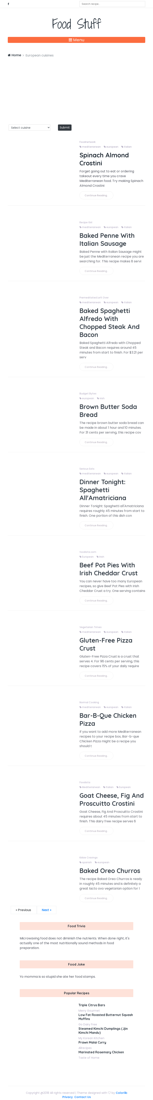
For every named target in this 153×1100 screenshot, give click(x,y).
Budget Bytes (87, 397)
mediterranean (90, 146)
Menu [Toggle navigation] (76, 40)
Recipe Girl (85, 225)
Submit (65, 127)
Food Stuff (76, 24)
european (111, 146)
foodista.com (87, 555)
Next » (46, 910)
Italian (108, 790)
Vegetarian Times (90, 630)
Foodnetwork (87, 142)
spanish (85, 865)
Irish (100, 560)
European (86, 560)
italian (126, 146)
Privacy (67, 1097)
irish (101, 401)
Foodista (84, 785)
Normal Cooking (89, 705)
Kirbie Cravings (88, 861)
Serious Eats (86, 472)
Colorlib (121, 1093)
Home (14, 55)
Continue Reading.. (96, 195)
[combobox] (112, 4)
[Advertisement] (76, 88)
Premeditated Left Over (94, 301)
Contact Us (82, 1097)
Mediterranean (89, 790)
